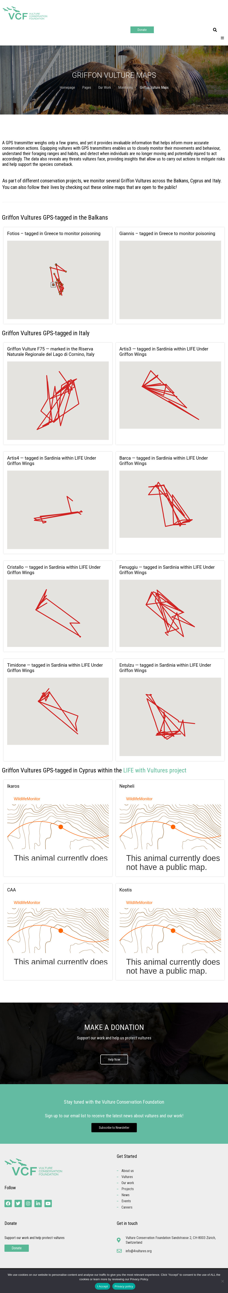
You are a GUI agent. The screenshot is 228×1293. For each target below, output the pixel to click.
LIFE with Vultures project (154, 770)
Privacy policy (124, 1286)
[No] (222, 1281)
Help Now (114, 1060)
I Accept (102, 1286)
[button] (215, 30)
